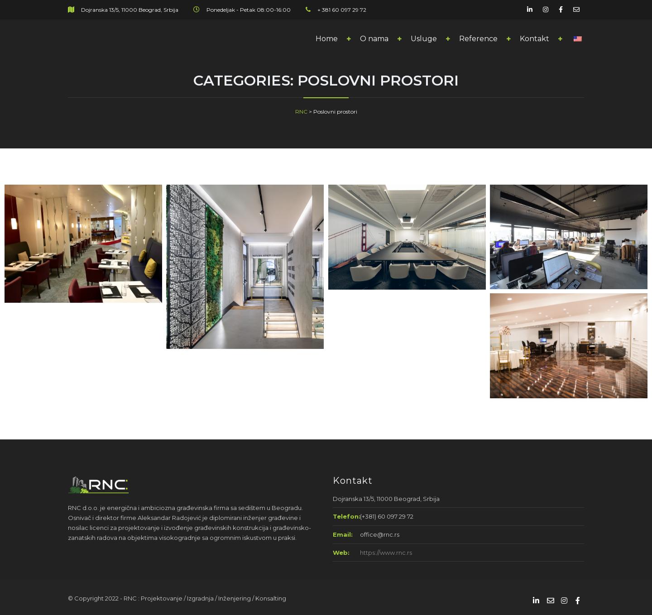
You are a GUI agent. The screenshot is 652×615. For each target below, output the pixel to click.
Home (327, 38)
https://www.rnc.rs (386, 552)
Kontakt (534, 38)
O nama (374, 38)
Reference (478, 38)
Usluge (424, 38)
